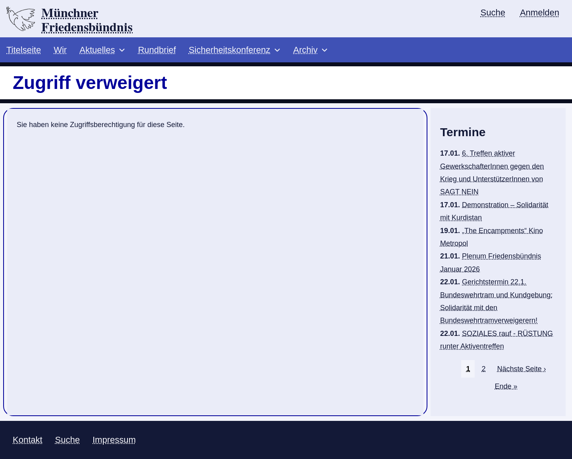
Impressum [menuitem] (114, 440)
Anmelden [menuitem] (539, 12)
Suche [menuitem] (493, 12)
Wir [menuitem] (60, 50)
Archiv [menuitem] (305, 50)
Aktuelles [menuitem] (97, 50)
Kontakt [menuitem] (28, 440)
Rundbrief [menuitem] (157, 50)
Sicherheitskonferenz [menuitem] (229, 50)
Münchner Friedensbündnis (87, 20)
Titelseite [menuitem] (23, 50)
